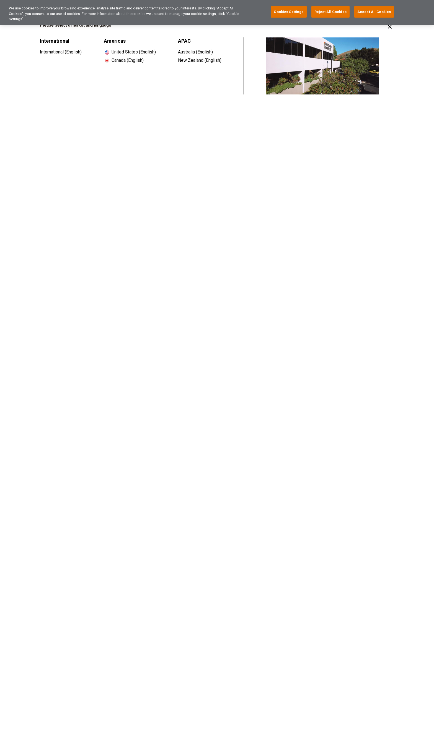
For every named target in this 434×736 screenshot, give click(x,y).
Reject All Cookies (330, 10)
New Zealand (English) (199, 60)
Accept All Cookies (374, 10)
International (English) (61, 52)
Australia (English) (195, 52)
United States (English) (134, 52)
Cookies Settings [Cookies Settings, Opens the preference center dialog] (288, 10)
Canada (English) (128, 60)
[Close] (389, 26)
